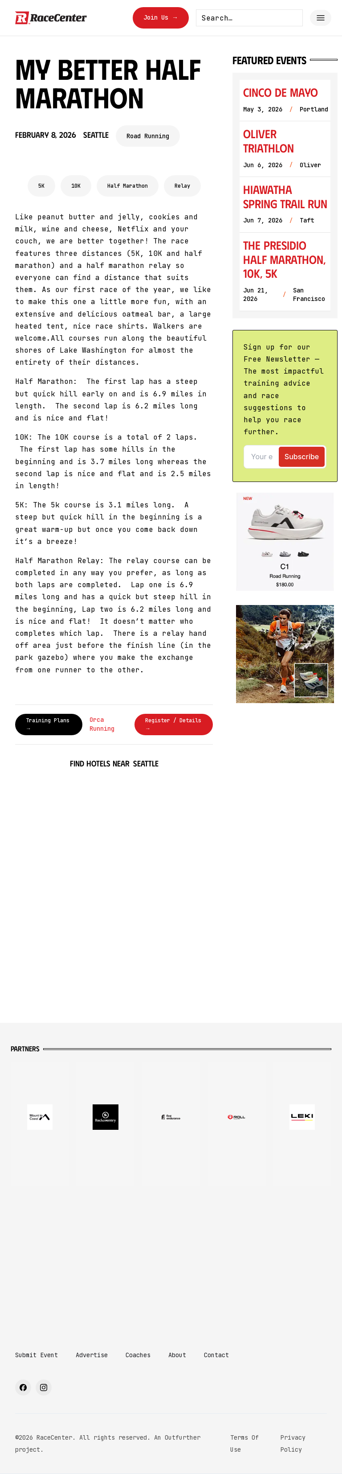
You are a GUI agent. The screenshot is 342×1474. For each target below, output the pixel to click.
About (177, 1355)
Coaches (138, 1355)
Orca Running (102, 724)
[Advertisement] (171, 1260)
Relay (182, 185)
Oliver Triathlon (268, 141)
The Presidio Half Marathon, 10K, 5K (284, 259)
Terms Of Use (244, 1443)
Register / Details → (173, 724)
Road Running (147, 136)
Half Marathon (127, 185)
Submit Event (36, 1355)
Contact (216, 1355)
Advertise (92, 1355)
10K (76, 185)
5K (41, 185)
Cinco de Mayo (280, 92)
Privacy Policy (293, 1443)
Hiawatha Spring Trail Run (285, 196)
